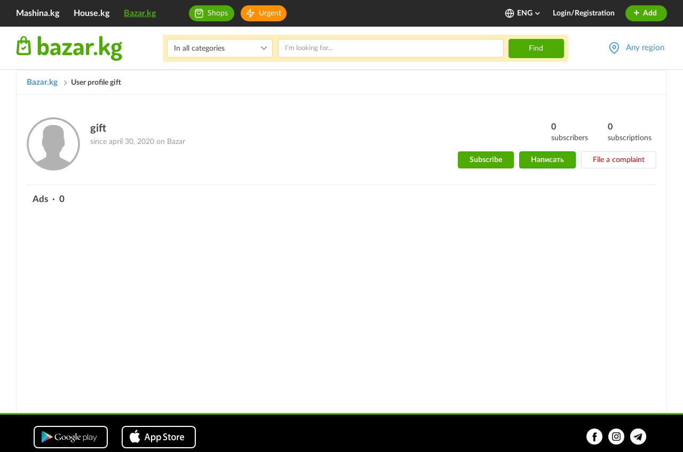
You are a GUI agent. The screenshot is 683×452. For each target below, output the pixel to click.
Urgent (270, 13)
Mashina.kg (37, 13)
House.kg (91, 13)
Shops (218, 13)
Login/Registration (584, 13)
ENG (529, 13)
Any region (645, 48)
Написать (547, 160)
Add (645, 13)
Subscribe (486, 160)
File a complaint (619, 160)
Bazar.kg (140, 13)
